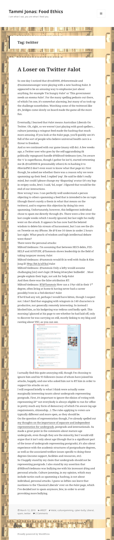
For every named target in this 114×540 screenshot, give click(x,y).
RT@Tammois (48, 284)
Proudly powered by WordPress (34, 534)
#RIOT (43, 510)
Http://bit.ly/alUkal (38, 263)
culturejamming (65, 510)
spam (20, 513)
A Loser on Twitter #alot (49, 69)
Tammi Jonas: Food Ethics (36, 11)
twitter (27, 513)
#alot (53, 510)
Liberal (90, 510)
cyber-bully (80, 510)
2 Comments (41, 513)
